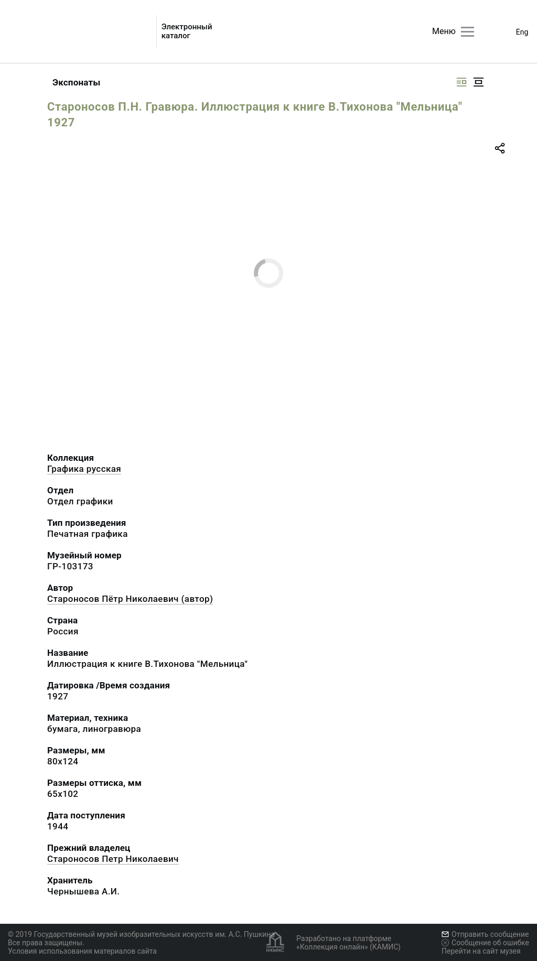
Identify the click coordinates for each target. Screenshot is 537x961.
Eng (522, 32)
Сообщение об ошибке (485, 942)
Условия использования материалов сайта (82, 951)
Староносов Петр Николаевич (113, 859)
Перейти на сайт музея (481, 951)
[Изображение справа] (461, 82)
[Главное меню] (467, 31)
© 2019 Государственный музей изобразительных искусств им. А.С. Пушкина (141, 934)
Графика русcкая (84, 468)
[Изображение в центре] (478, 82)
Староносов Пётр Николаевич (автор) (130, 598)
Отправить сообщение (485, 934)
